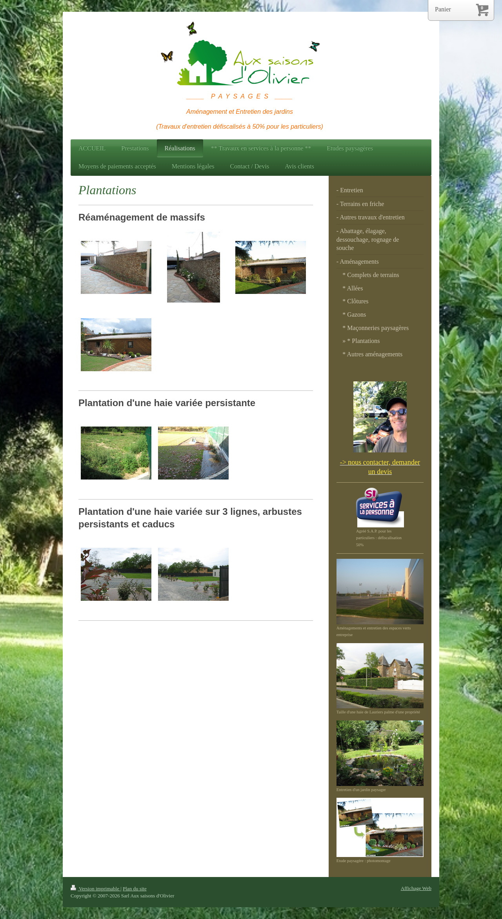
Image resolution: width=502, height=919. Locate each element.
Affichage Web (416, 888)
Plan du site (135, 889)
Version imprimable (95, 889)
